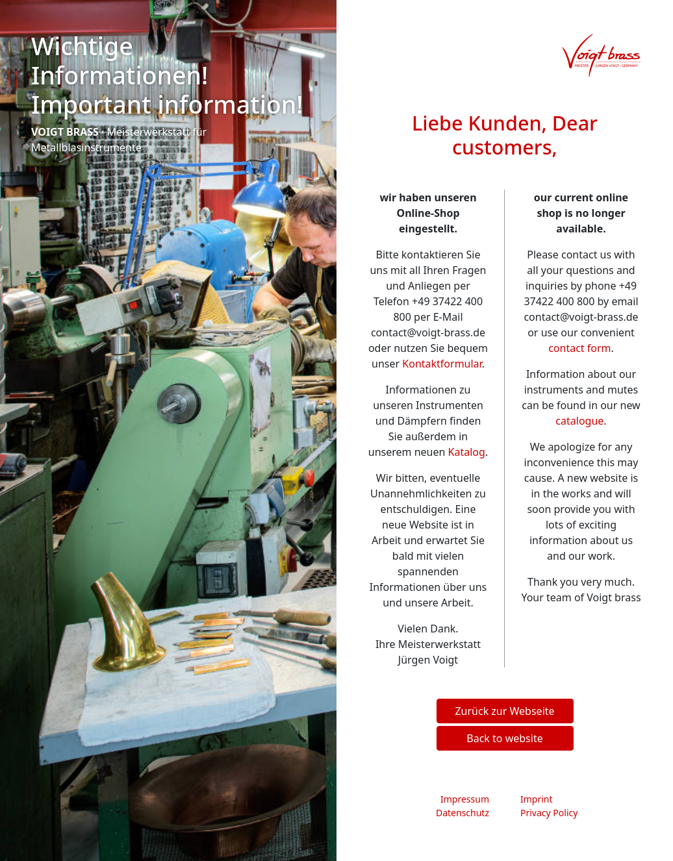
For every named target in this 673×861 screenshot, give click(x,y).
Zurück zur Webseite (504, 711)
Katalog (466, 452)
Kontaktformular (441, 363)
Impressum (464, 799)
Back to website (504, 738)
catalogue (579, 421)
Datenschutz (462, 812)
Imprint (536, 799)
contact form (579, 348)
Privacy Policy (549, 812)
